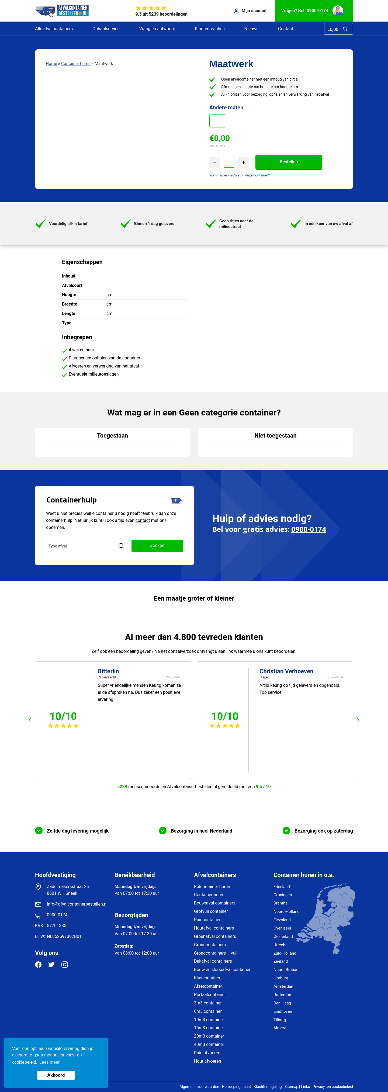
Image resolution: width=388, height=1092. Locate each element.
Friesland (281, 886)
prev (29, 720)
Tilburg (279, 1019)
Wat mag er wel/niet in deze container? (239, 175)
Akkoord (56, 1075)
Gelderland (283, 936)
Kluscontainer (207, 977)
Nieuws (251, 28)
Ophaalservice (106, 28)
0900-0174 (308, 529)
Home (51, 63)
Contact (285, 28)
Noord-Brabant (286, 969)
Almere (279, 1027)
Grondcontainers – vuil (215, 953)
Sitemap (291, 1086)
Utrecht (280, 944)
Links (305, 1086)
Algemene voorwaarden (199, 1086)
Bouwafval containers (214, 903)
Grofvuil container (211, 911)
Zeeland (280, 961)
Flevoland (282, 919)
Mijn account (250, 10)
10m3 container (209, 1019)
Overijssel (282, 928)
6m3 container (208, 1011)
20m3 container (209, 1036)
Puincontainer (207, 919)
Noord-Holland (286, 911)
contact (143, 520)
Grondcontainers (210, 944)
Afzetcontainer (208, 986)
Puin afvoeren (207, 1052)
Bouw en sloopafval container (222, 969)
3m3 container (208, 1003)
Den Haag (282, 1003)
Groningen (282, 894)
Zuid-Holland (284, 953)
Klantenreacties (210, 28)
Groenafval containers (215, 936)
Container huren (76, 63)
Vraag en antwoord (157, 28)
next (358, 720)
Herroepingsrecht (236, 1086)
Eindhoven (282, 1011)
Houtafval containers (214, 928)
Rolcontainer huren (212, 886)
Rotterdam (282, 994)
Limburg (280, 978)
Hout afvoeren (207, 1061)
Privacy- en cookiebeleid (333, 1086)
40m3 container (209, 1044)
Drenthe (280, 903)
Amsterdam (284, 986)
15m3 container (209, 1027)
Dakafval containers (213, 961)
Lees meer (49, 1062)
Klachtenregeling (268, 1086)
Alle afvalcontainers (54, 28)
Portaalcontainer (210, 994)
